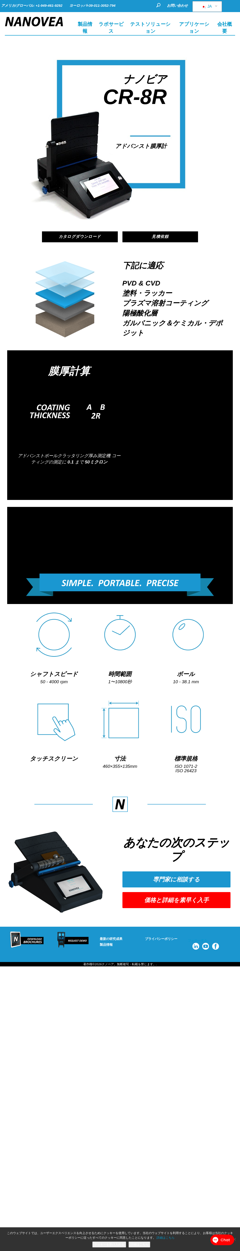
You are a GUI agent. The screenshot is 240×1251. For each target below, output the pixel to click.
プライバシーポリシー (161, 939)
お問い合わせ (177, 5)
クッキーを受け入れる (109, 1244)
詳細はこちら (166, 1237)
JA (207, 6)
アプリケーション (194, 27)
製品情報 (106, 945)
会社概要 (224, 27)
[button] (176, 880)
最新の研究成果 (111, 939)
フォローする (197, 941)
